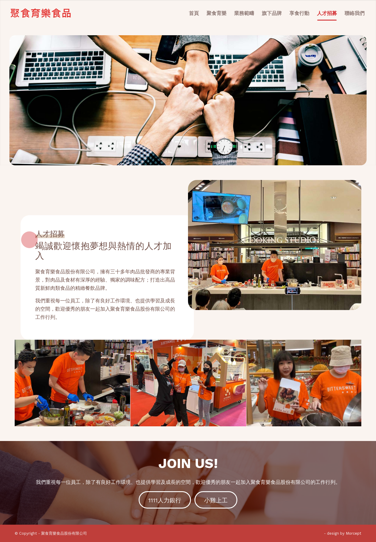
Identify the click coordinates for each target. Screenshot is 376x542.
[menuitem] (194, 13)
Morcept (353, 533)
